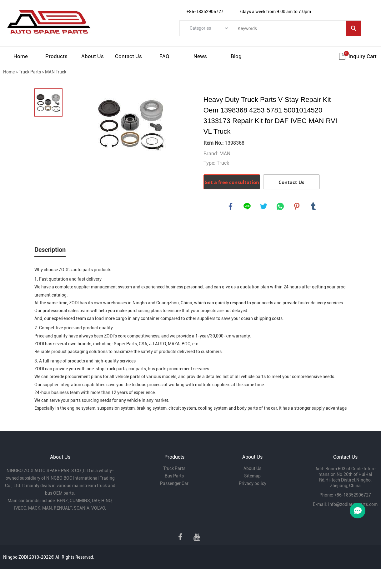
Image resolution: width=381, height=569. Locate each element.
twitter (263, 206)
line (247, 206)
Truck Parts (30, 71)
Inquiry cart (362, 56)
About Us (92, 56)
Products (56, 56)
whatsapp (280, 206)
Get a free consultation (231, 182)
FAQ (164, 56)
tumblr (313, 206)
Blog (236, 56)
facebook (230, 206)
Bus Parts (174, 475)
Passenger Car (174, 483)
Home (20, 56)
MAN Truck (55, 71)
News (200, 56)
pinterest (297, 206)
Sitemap (252, 475)
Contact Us (128, 56)
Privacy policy (252, 483)
